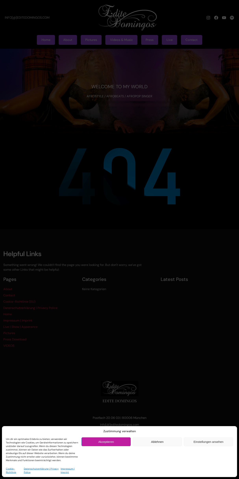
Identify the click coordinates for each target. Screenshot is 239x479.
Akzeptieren (106, 441)
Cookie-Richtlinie (11, 470)
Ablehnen (157, 441)
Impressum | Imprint (67, 470)
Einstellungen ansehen (208, 441)
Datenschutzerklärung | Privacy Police (41, 470)
